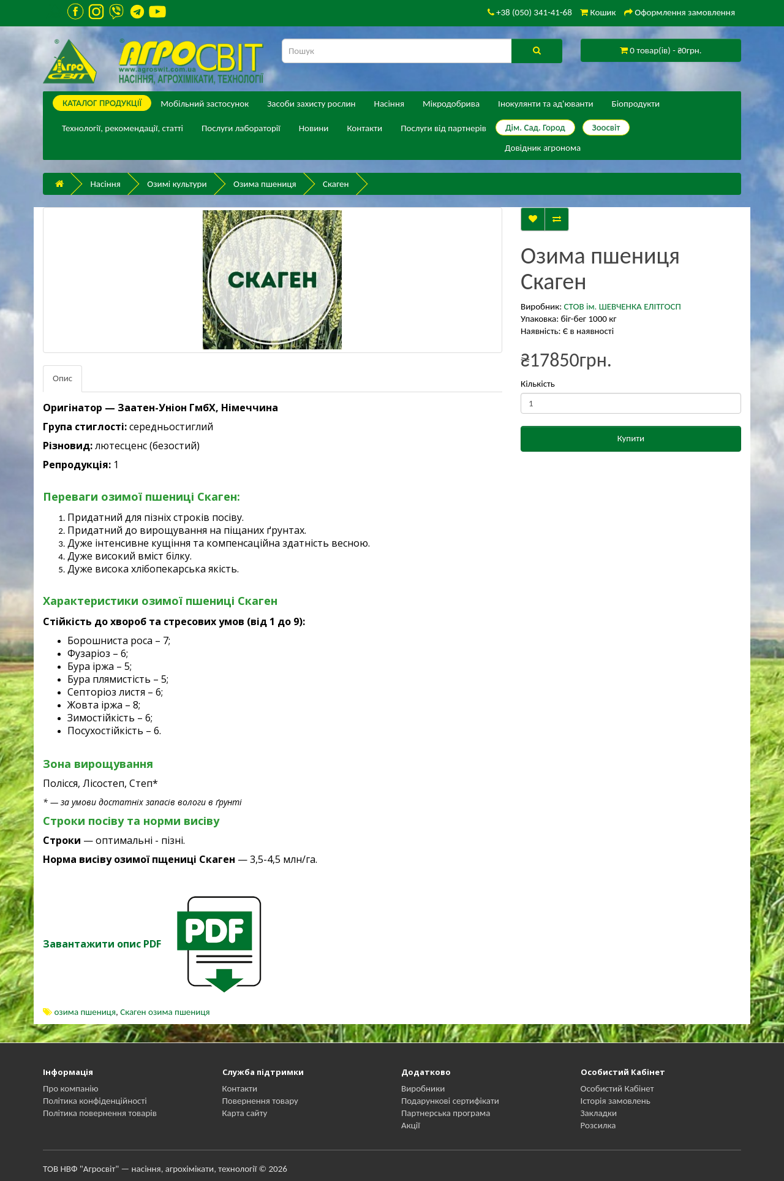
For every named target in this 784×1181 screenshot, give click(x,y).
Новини (314, 128)
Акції (410, 1125)
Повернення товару (260, 1100)
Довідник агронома (543, 147)
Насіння (389, 103)
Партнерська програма (445, 1112)
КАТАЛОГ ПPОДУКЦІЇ (101, 102)
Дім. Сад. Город (535, 127)
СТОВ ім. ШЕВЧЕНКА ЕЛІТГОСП (622, 306)
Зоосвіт (606, 127)
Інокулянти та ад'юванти (545, 103)
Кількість (538, 383)
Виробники (423, 1088)
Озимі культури (176, 183)
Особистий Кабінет (617, 1088)
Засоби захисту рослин (311, 103)
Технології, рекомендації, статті (122, 128)
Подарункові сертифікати (450, 1100)
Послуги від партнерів (443, 128)
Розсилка (598, 1125)
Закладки (599, 1112)
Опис (62, 378)
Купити (630, 438)
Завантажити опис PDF (102, 944)
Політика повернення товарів (100, 1112)
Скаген (336, 183)
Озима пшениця (264, 183)
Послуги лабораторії (241, 128)
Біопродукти (636, 103)
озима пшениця (85, 1011)
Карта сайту (245, 1112)
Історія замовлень (615, 1100)
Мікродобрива (451, 103)
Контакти (364, 128)
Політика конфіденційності (95, 1100)
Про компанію (71, 1088)
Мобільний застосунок (204, 103)
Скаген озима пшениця (164, 1011)
